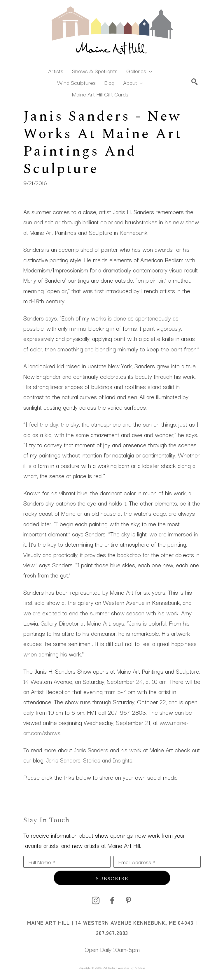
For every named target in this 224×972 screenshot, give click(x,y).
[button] (139, 70)
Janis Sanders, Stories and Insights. (89, 760)
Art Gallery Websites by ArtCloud (125, 968)
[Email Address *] (157, 862)
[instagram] (95, 900)
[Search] (194, 81)
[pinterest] (128, 900)
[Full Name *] (67, 862)
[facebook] (112, 900)
